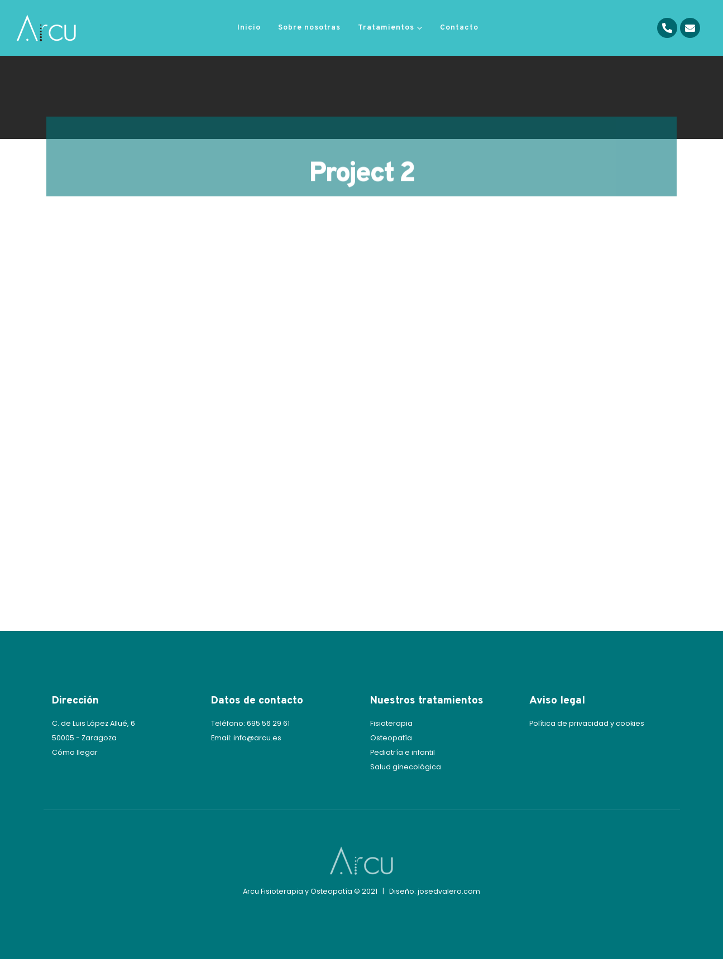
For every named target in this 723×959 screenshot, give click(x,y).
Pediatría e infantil (402, 752)
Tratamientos (386, 27)
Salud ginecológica (405, 767)
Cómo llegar (75, 752)
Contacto (459, 27)
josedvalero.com (449, 891)
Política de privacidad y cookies (586, 723)
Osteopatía (391, 738)
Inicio (249, 27)
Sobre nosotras (309, 27)
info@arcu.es (257, 738)
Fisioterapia (391, 723)
